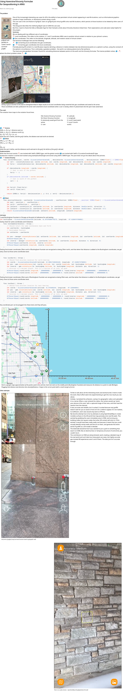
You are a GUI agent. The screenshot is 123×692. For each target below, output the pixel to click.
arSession (89, 399)
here (85, 28)
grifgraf (38, 22)
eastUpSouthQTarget (39, 156)
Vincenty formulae (90, 51)
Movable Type (41, 28)
